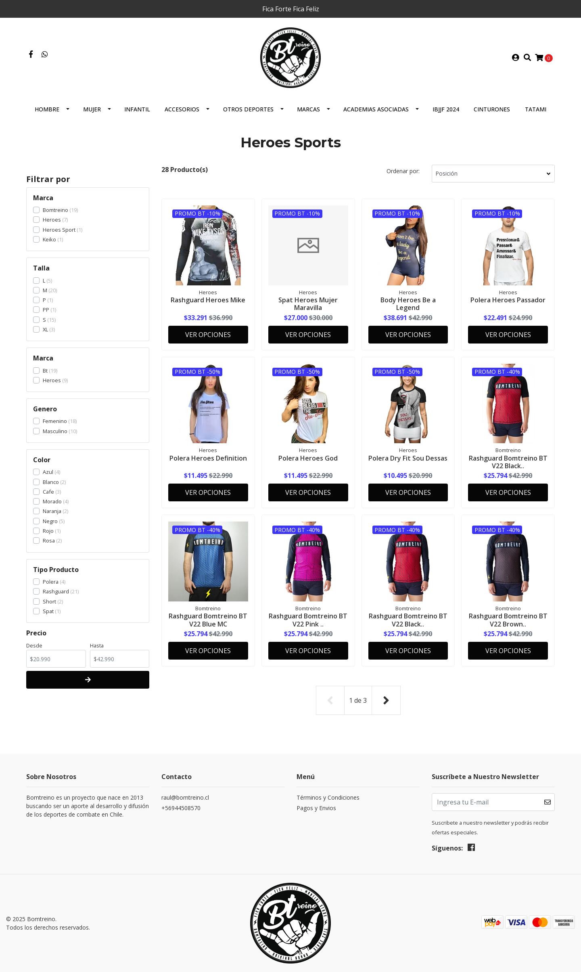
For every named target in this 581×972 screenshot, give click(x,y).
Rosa (49, 540)
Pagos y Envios (316, 808)
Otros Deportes (248, 109)
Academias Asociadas (376, 109)
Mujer (92, 109)
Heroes (52, 219)
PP (46, 309)
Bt (45, 370)
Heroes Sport (59, 229)
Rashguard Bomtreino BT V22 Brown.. (508, 620)
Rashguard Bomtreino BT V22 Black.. (508, 462)
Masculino (55, 431)
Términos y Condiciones (328, 797)
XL (45, 329)
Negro (50, 521)
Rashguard (56, 591)
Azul (48, 472)
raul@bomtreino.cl (185, 797)
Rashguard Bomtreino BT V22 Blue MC (208, 620)
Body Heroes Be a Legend (408, 303)
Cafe (48, 491)
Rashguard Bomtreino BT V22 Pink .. (308, 620)
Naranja (52, 511)
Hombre (47, 109)
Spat (48, 611)
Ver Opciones (208, 334)
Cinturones (492, 109)
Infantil (137, 109)
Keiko (49, 239)
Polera (51, 581)
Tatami (535, 109)
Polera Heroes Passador (507, 299)
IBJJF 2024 (446, 109)
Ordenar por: (403, 171)
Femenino (55, 421)
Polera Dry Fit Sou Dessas (407, 458)
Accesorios (182, 109)
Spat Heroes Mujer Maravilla (308, 303)
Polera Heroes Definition (208, 458)
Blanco (51, 482)
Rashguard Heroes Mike (208, 299)
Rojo (48, 530)
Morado (52, 501)
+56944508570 (181, 808)
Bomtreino (55, 210)
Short (49, 601)
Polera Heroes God (308, 458)
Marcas (308, 109)
